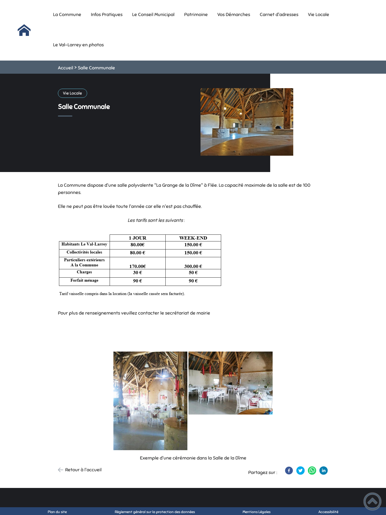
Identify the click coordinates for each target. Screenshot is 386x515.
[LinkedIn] (323, 470)
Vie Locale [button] (318, 14)
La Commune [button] (67, 14)
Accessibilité (328, 512)
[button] (372, 501)
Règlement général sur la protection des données (155, 512)
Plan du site (57, 512)
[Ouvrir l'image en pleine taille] (247, 122)
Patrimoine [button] (196, 14)
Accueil (65, 68)
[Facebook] (289, 471)
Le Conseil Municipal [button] (153, 14)
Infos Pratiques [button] (107, 14)
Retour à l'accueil (83, 470)
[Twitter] (300, 470)
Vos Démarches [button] (233, 14)
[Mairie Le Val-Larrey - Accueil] (24, 30)
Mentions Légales (256, 512)
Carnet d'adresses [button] (279, 14)
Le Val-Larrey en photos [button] (78, 45)
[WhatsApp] (312, 470)
